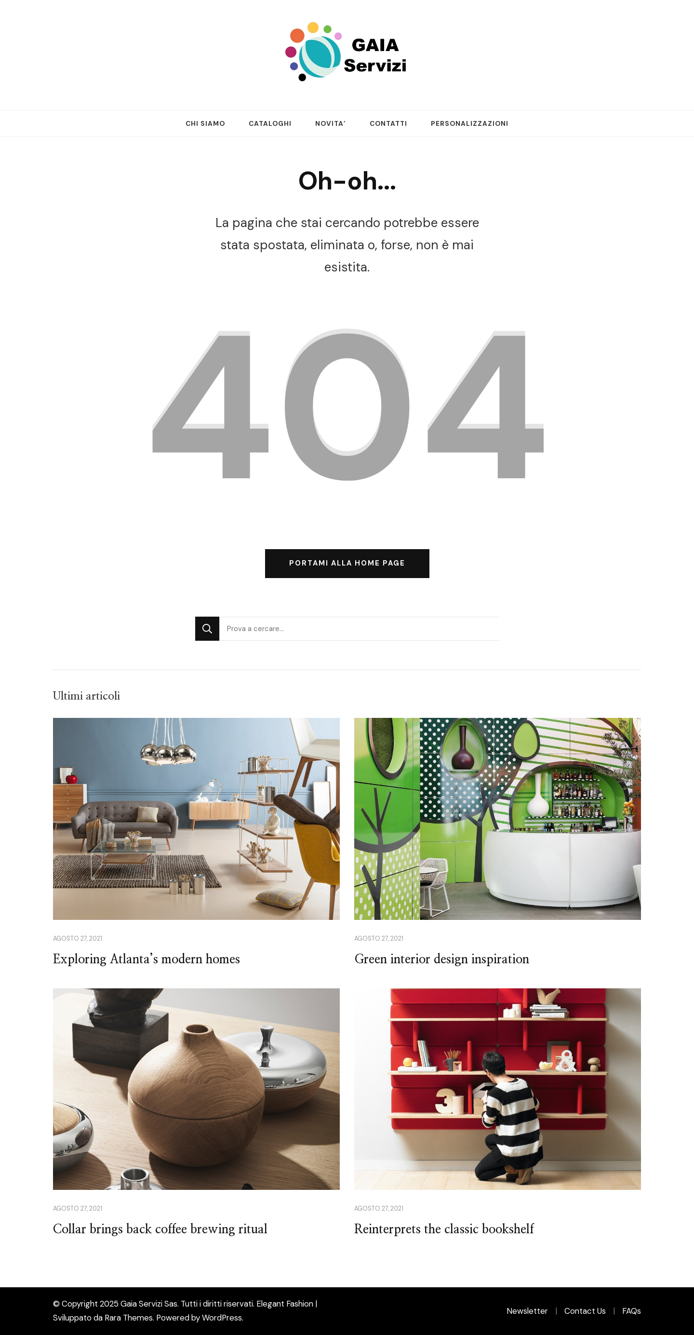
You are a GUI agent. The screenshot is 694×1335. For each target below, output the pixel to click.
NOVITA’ (330, 123)
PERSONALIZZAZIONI (469, 123)
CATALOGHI (270, 123)
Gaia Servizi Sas (148, 1303)
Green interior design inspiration (441, 960)
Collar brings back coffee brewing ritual (160, 1230)
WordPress (222, 1317)
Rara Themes (129, 1317)
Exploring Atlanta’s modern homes (146, 960)
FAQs (631, 1311)
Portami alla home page (347, 563)
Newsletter (527, 1311)
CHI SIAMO (205, 123)
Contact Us (585, 1311)
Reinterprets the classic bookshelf (444, 1230)
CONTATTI (388, 123)
